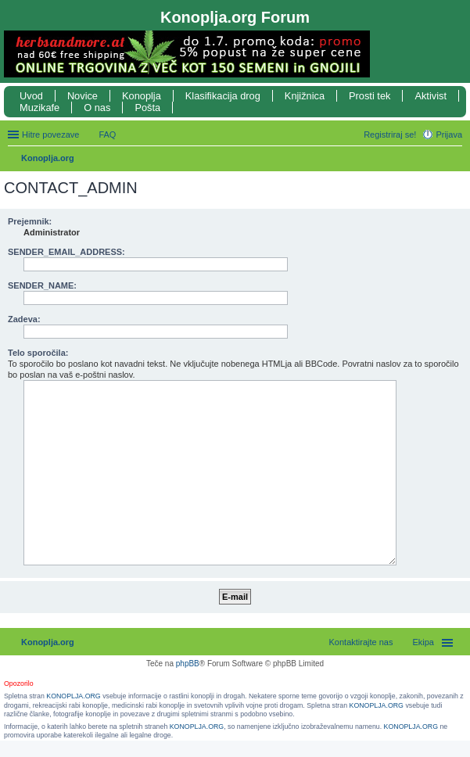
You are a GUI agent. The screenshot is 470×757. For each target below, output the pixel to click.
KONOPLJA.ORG (73, 696)
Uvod (31, 96)
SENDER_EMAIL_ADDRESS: (66, 252)
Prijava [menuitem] (449, 134)
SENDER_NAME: (42, 285)
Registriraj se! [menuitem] (390, 134)
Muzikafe (39, 107)
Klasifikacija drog (222, 96)
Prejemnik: (30, 221)
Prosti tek (369, 96)
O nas (97, 107)
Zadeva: (24, 319)
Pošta (147, 107)
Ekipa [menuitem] (423, 642)
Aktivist (430, 96)
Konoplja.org (47, 158)
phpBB (187, 663)
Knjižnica (305, 96)
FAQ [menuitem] (107, 134)
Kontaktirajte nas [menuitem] (361, 642)
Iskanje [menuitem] (456, 159)
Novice (82, 96)
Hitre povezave (50, 134)
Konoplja (141, 96)
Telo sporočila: (38, 352)
